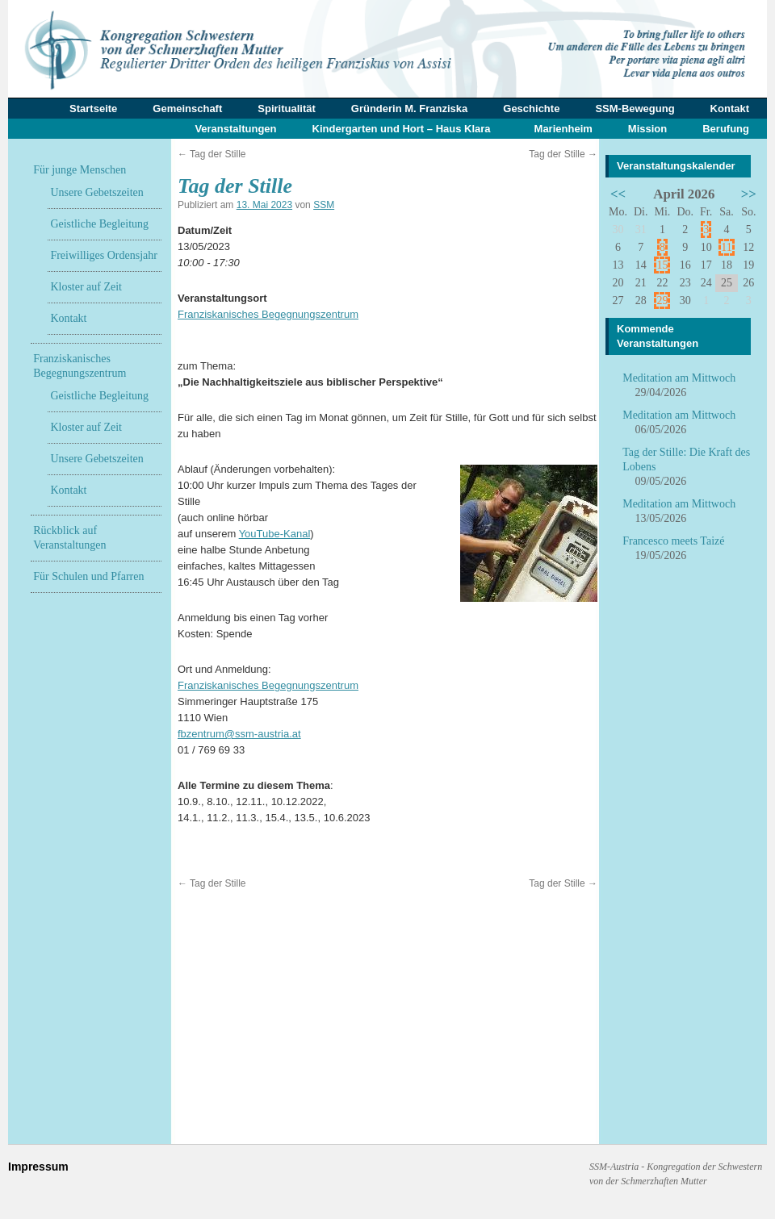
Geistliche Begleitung (99, 224)
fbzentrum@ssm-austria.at (239, 734)
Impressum (38, 1166)
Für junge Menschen (79, 170)
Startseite (93, 108)
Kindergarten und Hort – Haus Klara (401, 129)
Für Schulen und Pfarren (88, 576)
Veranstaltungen (235, 129)
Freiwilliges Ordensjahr (103, 255)
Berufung (725, 129)
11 (726, 247)
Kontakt (729, 108)
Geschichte (531, 108)
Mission (647, 129)
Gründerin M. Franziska (409, 108)
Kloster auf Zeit (86, 287)
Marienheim (563, 129)
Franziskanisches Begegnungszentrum (268, 314)
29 (662, 300)
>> (748, 194)
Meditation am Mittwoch (678, 378)
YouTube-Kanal (275, 534)
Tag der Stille (212, 154)
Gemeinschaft (187, 108)
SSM (323, 205)
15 (662, 265)
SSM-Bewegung (634, 108)
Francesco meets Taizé (673, 541)
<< (618, 194)
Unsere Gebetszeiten (96, 192)
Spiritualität (287, 108)
